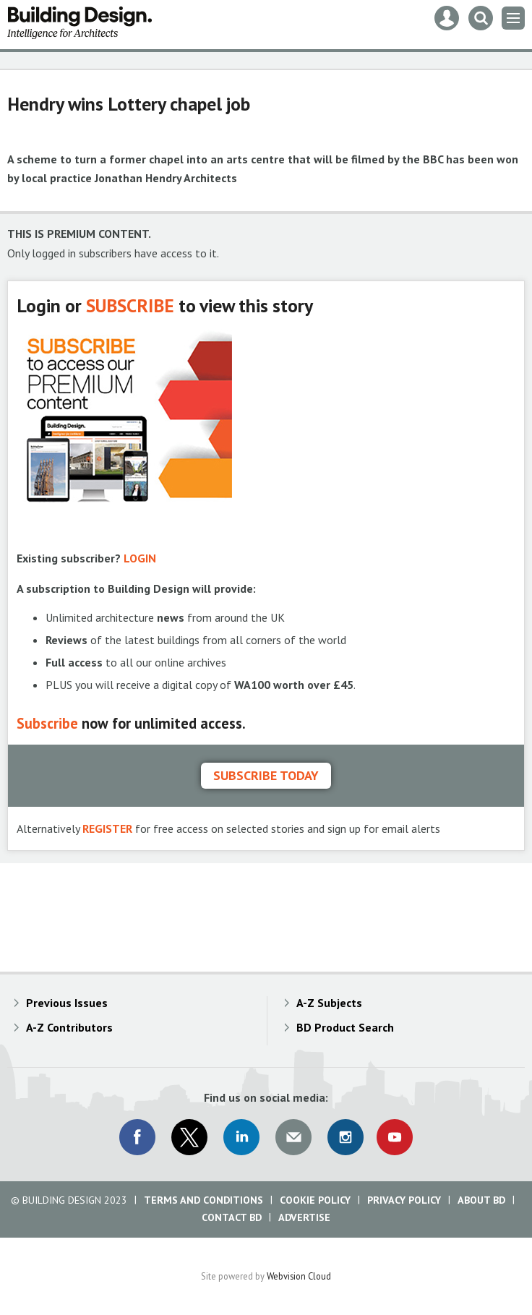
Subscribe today (266, 775)
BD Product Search (345, 1027)
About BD (481, 1200)
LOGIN (140, 558)
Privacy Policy (404, 1200)
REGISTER (107, 828)
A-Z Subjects (329, 1002)
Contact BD (232, 1217)
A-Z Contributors (69, 1027)
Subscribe (47, 723)
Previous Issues (67, 1002)
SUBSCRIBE (130, 305)
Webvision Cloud (299, 1276)
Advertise (304, 1217)
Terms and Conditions (203, 1200)
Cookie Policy (315, 1200)
